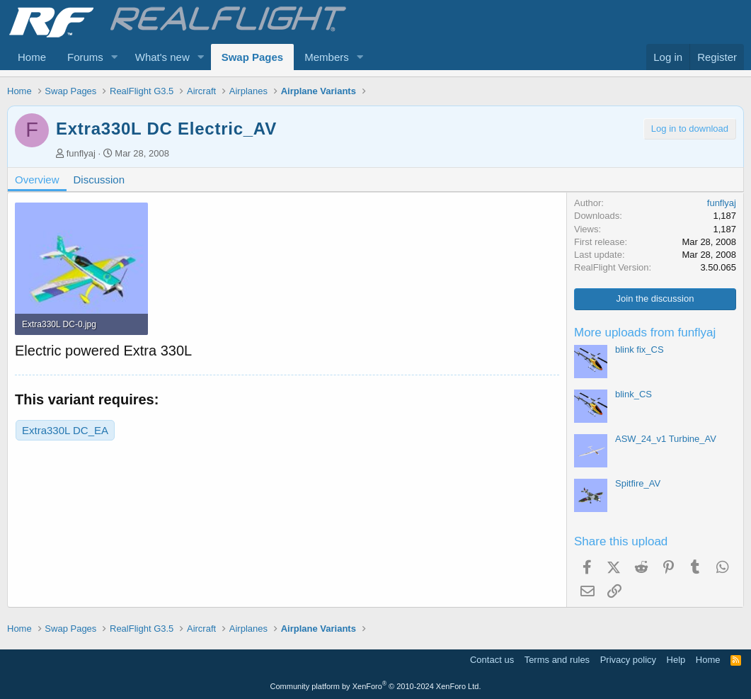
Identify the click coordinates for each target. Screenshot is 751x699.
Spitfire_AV (637, 483)
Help (676, 659)
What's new (162, 57)
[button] (115, 57)
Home (32, 57)
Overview (37, 180)
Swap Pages (253, 57)
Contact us (492, 659)
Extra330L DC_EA (65, 430)
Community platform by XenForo (375, 686)
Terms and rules (557, 659)
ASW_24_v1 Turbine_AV (665, 438)
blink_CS (633, 394)
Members (326, 57)
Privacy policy (628, 659)
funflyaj (81, 153)
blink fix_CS (639, 349)
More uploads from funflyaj (645, 332)
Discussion (99, 180)
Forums (85, 57)
